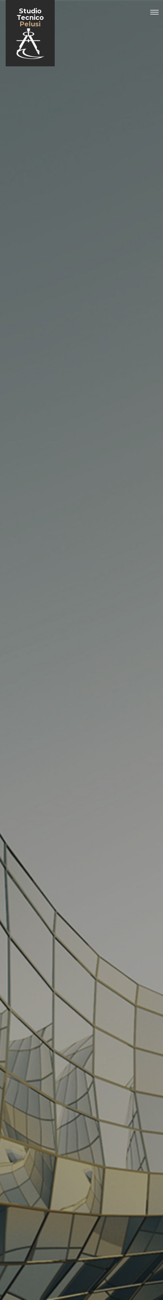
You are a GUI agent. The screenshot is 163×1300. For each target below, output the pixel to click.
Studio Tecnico (30, 34)
